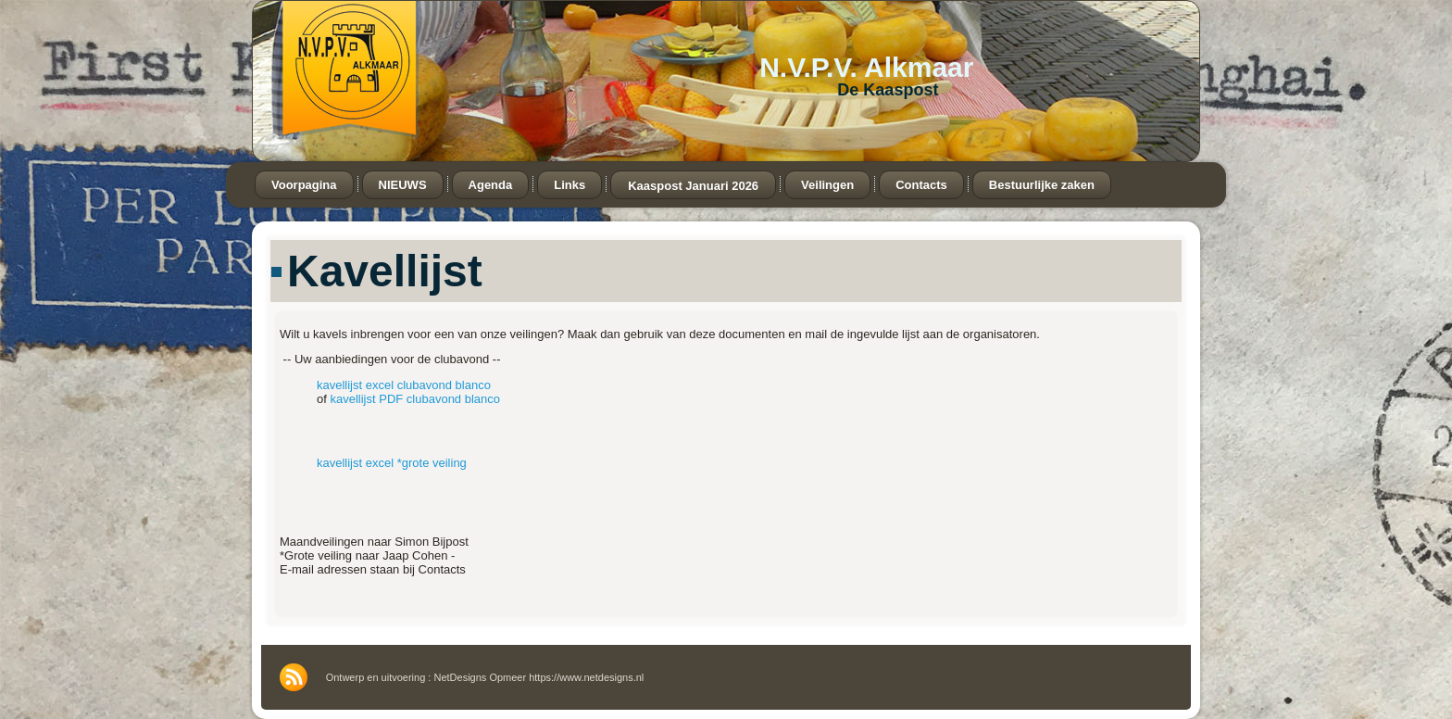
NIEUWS (403, 185)
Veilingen (827, 185)
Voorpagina (304, 185)
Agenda (491, 185)
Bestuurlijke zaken (1042, 185)
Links (569, 185)
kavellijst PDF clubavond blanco (415, 399)
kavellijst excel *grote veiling (392, 463)
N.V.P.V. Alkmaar (866, 67)
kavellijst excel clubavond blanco (404, 385)
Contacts (921, 185)
